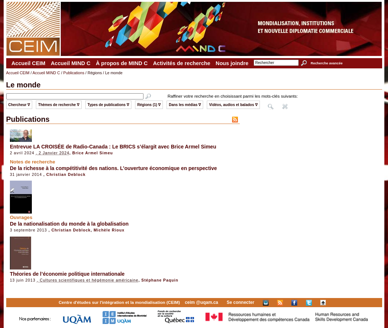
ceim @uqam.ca (201, 302)
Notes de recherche (32, 162)
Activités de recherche (181, 63)
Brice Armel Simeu (92, 153)
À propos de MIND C (122, 63)
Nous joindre (232, 63)
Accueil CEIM (28, 63)
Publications (73, 73)
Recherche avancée (327, 63)
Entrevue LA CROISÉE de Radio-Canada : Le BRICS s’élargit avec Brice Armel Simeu (113, 147)
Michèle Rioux (109, 230)
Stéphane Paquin (159, 280)
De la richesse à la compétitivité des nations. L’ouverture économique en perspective (113, 168)
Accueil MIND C (70, 63)
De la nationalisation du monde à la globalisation (69, 224)
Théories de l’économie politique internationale (67, 274)
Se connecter (240, 302)
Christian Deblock (66, 174)
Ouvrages (21, 217)
